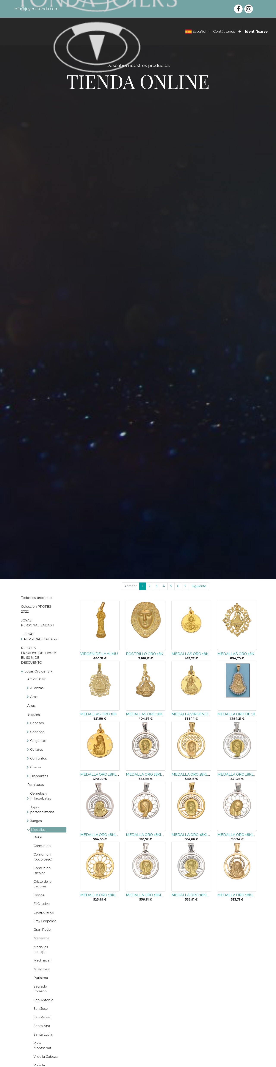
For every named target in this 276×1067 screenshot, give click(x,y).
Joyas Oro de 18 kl (39, 671)
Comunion (42, 846)
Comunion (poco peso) (43, 856)
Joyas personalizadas (42, 809)
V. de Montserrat (43, 1045)
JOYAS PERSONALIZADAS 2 (40, 636)
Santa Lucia (43, 1034)
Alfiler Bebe (36, 679)
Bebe (38, 837)
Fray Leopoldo (45, 921)
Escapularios (44, 912)
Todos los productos (37, 598)
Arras (31, 706)
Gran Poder (43, 929)
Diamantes (39, 776)
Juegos (36, 821)
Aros (33, 697)
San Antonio (43, 1000)
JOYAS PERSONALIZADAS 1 (37, 622)
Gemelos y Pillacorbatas (40, 795)
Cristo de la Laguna (43, 883)
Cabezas (37, 723)
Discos (39, 895)
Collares (36, 749)
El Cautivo (42, 904)
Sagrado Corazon (40, 988)
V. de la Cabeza (46, 1057)
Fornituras (35, 785)
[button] (240, 31)
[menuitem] (224, 31)
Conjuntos (38, 758)
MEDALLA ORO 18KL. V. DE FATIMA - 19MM (118, 774)
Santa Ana (42, 1026)
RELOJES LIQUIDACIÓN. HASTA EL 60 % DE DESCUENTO (38, 655)
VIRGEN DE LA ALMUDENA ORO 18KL (113, 654)
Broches (34, 714)
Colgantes (38, 741)
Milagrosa (41, 969)
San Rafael (42, 1017)
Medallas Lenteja (41, 949)
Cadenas (37, 732)
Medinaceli (42, 960)
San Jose (41, 1008)
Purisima (41, 978)
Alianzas (37, 688)
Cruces (35, 767)
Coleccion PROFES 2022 (36, 608)
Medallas (38, 830)
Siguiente (199, 586)
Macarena (42, 938)
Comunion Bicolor (42, 870)
